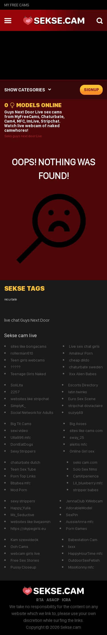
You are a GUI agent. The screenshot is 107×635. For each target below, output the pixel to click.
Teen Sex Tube (23, 469)
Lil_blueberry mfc (88, 483)
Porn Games (76, 528)
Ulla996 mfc (21, 437)
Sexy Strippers (23, 451)
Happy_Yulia (21, 508)
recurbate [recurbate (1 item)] (10, 299)
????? (16, 367)
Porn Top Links (23, 476)
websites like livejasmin (31, 521)
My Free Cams (16, 5)
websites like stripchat (30, 398)
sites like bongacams (29, 346)
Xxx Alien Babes (82, 373)
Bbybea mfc (21, 483)
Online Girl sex (82, 451)
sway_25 (77, 437)
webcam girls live (25, 553)
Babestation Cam (82, 539)
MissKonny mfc (81, 567)
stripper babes (85, 489)
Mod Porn (19, 489)
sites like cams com (86, 430)
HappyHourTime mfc (85, 553)
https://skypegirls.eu (28, 528)
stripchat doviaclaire (85, 405)
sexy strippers (23, 501)
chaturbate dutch (25, 462)
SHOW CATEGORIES (24, 90)
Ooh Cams (19, 546)
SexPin (72, 514)
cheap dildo (79, 360)
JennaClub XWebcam (84, 501)
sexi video (19, 430)
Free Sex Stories (25, 560)
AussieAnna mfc (80, 521)
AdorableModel (79, 508)
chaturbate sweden (86, 367)
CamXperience (86, 476)
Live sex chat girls (84, 346)
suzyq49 (75, 412)
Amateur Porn (81, 353)
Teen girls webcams (28, 360)
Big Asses (78, 423)
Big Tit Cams (21, 423)
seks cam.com (85, 462)
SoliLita (17, 385)
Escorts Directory (83, 385)
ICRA (66, 599)
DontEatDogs (22, 444)
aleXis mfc (78, 444)
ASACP (53, 599)
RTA (40, 599)
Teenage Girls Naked (28, 373)
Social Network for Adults (32, 412)
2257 (15, 392)
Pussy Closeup (23, 567)
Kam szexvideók (24, 539)
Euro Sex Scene (82, 398)
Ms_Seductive (22, 514)
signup (91, 89)
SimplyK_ (18, 405)
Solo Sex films (85, 469)
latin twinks (77, 392)
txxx (71, 546)
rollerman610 (22, 353)
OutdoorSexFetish (84, 560)
